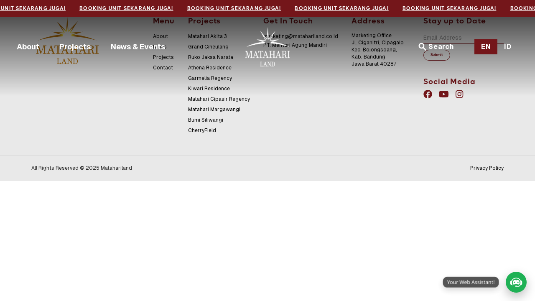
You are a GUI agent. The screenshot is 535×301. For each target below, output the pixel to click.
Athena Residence (210, 68)
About (28, 46)
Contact (163, 68)
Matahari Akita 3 (207, 36)
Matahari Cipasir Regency (219, 99)
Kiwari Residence (209, 89)
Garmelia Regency (210, 78)
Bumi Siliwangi (205, 120)
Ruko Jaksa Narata (210, 57)
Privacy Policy (487, 168)
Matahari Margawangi (214, 109)
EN (486, 47)
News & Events (138, 46)
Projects (75, 46)
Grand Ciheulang (208, 47)
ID (508, 47)
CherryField (202, 130)
